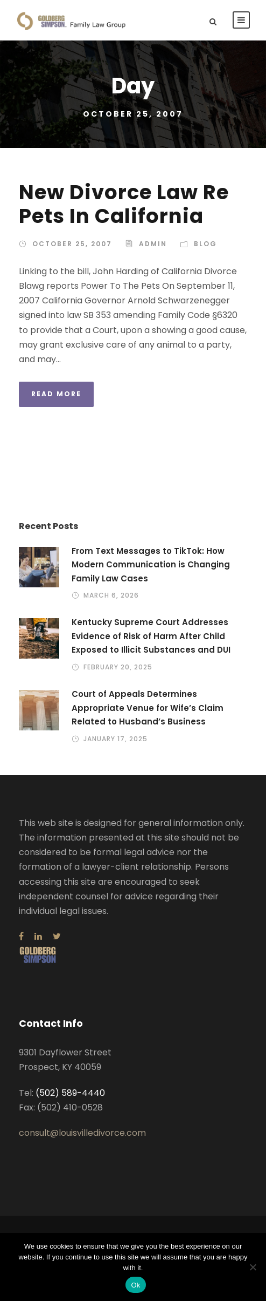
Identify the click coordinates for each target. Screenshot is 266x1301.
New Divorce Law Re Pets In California (124, 204)
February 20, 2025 (117, 667)
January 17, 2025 (115, 738)
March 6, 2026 (111, 595)
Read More (56, 393)
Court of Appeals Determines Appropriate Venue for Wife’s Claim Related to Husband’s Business (147, 707)
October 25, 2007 (72, 243)
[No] (252, 1267)
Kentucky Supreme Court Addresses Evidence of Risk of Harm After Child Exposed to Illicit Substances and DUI (151, 635)
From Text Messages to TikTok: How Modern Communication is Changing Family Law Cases (151, 564)
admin (153, 243)
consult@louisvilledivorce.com (82, 1133)
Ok (135, 1285)
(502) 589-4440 (70, 1093)
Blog (205, 243)
